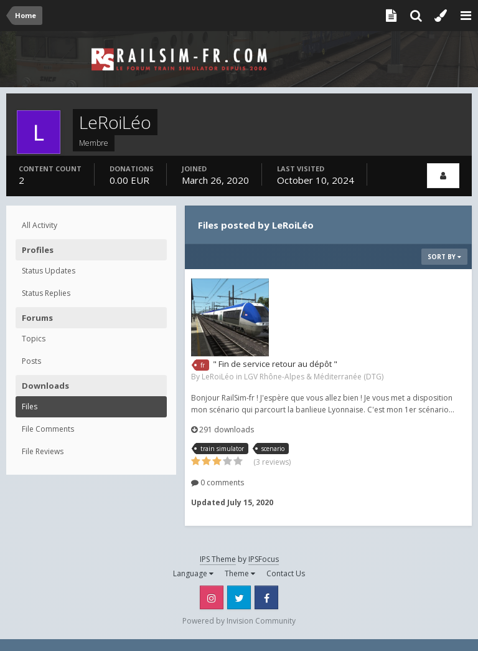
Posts (31, 361)
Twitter (239, 597)
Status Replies (46, 293)
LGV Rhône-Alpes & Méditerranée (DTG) (313, 376)
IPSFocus (263, 559)
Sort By (444, 256)
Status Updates (48, 270)
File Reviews (42, 451)
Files (29, 406)
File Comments (48, 429)
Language (193, 573)
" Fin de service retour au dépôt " (275, 363)
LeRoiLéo (218, 376)
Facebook (266, 597)
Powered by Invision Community (239, 620)
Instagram (211, 597)
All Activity (39, 225)
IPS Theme (218, 559)
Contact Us (285, 573)
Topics (33, 338)
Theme (240, 573)
